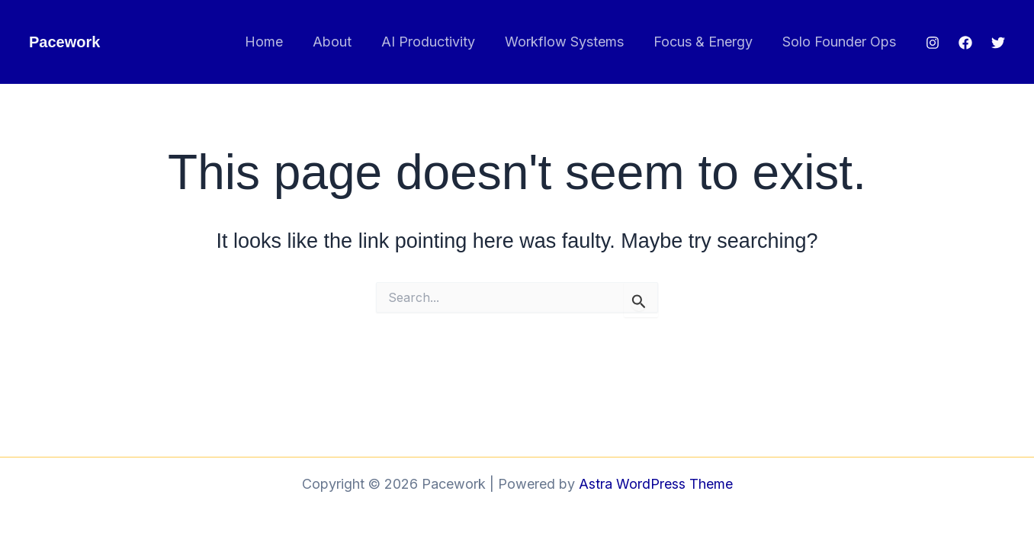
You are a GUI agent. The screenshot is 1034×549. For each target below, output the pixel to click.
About (342, 42)
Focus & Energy (706, 42)
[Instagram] (932, 43)
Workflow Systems (569, 42)
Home (276, 42)
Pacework (64, 42)
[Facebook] (965, 43)
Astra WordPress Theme (656, 484)
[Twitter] (998, 43)
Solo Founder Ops (840, 42)
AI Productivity (436, 42)
